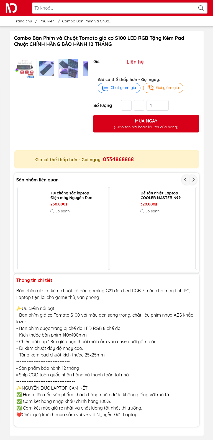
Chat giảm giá (119, 88)
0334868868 (118, 159)
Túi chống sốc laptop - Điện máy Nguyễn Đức (71, 195)
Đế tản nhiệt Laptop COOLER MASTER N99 (160, 195)
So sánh (60, 211)
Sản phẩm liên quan (37, 180)
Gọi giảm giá (163, 88)
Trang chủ (21, 21)
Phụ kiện (47, 21)
